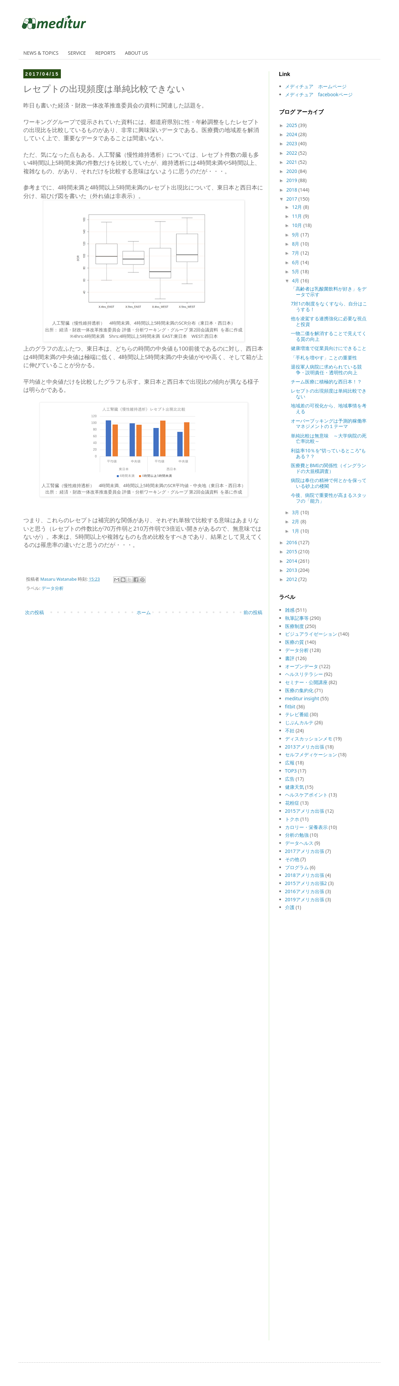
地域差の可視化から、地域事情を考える (329, 408)
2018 (292, 189)
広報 (290, 762)
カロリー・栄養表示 (306, 827)
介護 (290, 907)
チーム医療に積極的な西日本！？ (326, 381)
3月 (296, 512)
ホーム (144, 612)
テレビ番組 (297, 714)
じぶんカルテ (299, 722)
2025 (292, 125)
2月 (296, 521)
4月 (296, 280)
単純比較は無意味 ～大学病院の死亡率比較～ (329, 438)
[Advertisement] (299, 1237)
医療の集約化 (299, 690)
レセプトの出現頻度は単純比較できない (329, 393)
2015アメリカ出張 (304, 811)
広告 (290, 779)
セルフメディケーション (311, 754)
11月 (297, 216)
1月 (296, 531)
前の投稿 (252, 612)
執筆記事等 (297, 618)
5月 (296, 271)
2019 (292, 180)
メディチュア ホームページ (316, 86)
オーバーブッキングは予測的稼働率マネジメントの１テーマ (329, 424)
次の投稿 (34, 612)
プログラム (297, 867)
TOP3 (291, 770)
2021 (292, 162)
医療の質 (294, 642)
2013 (292, 570)
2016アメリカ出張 (304, 891)
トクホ (292, 819)
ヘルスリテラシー (304, 674)
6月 (296, 262)
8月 (296, 244)
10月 (297, 225)
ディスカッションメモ (308, 738)
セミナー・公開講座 (306, 682)
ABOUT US (136, 53)
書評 (290, 658)
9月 (296, 234)
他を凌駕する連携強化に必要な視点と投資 (329, 321)
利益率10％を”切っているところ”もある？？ (328, 453)
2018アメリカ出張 (304, 875)
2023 (292, 143)
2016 (292, 542)
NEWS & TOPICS (40, 53)
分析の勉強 (297, 835)
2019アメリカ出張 (304, 899)
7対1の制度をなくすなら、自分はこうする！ (329, 306)
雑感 (290, 610)
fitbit (290, 706)
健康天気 (294, 787)
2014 (292, 561)
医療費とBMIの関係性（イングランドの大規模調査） (328, 468)
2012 (292, 579)
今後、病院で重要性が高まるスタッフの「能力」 (329, 498)
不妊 (290, 730)
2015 (292, 551)
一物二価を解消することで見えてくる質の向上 (329, 336)
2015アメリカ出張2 (306, 883)
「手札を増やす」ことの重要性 (324, 357)
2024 (292, 134)
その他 (292, 859)
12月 (297, 207)
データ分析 (53, 588)
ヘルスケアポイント (306, 794)
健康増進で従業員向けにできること (329, 348)
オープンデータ (301, 666)
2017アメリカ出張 (304, 851)
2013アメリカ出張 (304, 747)
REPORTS (105, 53)
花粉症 (292, 803)
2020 (292, 171)
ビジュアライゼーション (311, 634)
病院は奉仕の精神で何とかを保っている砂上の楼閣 (329, 483)
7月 (296, 253)
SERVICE (77, 53)
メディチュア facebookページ (319, 94)
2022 (292, 153)
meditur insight (302, 698)
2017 (292, 199)
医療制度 (294, 626)
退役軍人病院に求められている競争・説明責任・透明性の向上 (326, 369)
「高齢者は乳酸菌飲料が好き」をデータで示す (329, 291)
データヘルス (299, 843)
